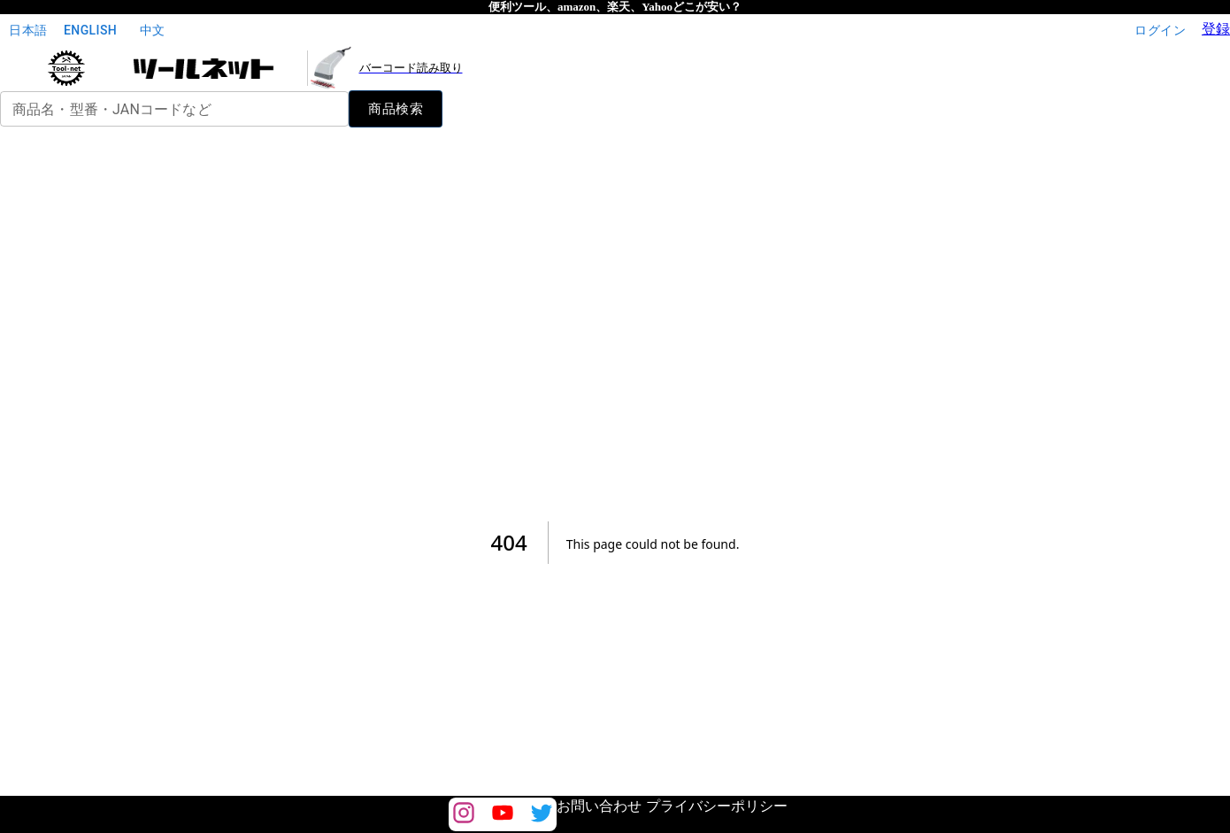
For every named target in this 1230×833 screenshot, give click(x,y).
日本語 (28, 30)
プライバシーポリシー (717, 806)
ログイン (1160, 30)
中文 (152, 30)
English (90, 30)
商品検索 (396, 109)
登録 (1216, 28)
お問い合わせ (599, 806)
